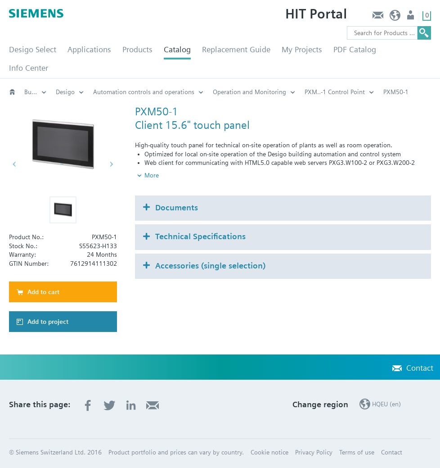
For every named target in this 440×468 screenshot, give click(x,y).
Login (411, 17)
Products (137, 49)
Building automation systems (35, 91)
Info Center (28, 68)
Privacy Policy (313, 452)
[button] (62, 209)
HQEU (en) (395, 17)
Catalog (177, 49)
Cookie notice (269, 452)
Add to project (47, 321)
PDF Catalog (354, 49)
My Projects (302, 49)
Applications (89, 49)
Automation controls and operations (143, 91)
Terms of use (356, 452)
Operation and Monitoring (249, 91)
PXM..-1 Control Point (335, 91)
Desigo (65, 91)
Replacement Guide (236, 49)
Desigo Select (32, 49)
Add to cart (43, 291)
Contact (377, 17)
